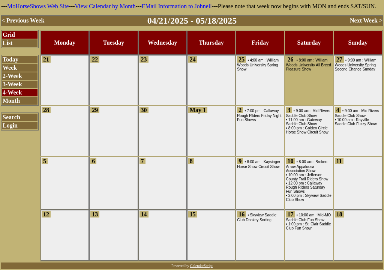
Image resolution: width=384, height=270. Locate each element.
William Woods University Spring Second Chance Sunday (355, 64)
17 (290, 214)
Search (11, 117)
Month (11, 101)
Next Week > (366, 20)
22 (95, 59)
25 (241, 59)
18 (339, 214)
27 (339, 59)
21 (46, 59)
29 (95, 110)
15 (193, 214)
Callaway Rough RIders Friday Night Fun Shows (259, 115)
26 (290, 59)
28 (46, 110)
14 (144, 214)
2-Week (12, 76)
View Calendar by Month (105, 6)
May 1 (198, 110)
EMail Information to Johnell (177, 6)
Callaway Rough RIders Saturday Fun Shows (305, 187)
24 (193, 59)
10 (290, 161)
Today (10, 59)
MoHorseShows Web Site (38, 6)
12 (46, 214)
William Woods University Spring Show (258, 64)
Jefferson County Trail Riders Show (307, 177)
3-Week (12, 84)
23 (144, 59)
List (8, 43)
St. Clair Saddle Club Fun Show (308, 226)
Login (10, 125)
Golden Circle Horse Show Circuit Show (307, 130)
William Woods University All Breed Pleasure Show (308, 64)
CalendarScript (201, 266)
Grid (9, 35)
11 (339, 161)
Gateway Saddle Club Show (304, 122)
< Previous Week (23, 20)
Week (10, 67)
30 (144, 110)
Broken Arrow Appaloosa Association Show (306, 166)
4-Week (12, 92)
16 (241, 214)
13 (95, 214)
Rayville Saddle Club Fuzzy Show (356, 122)
